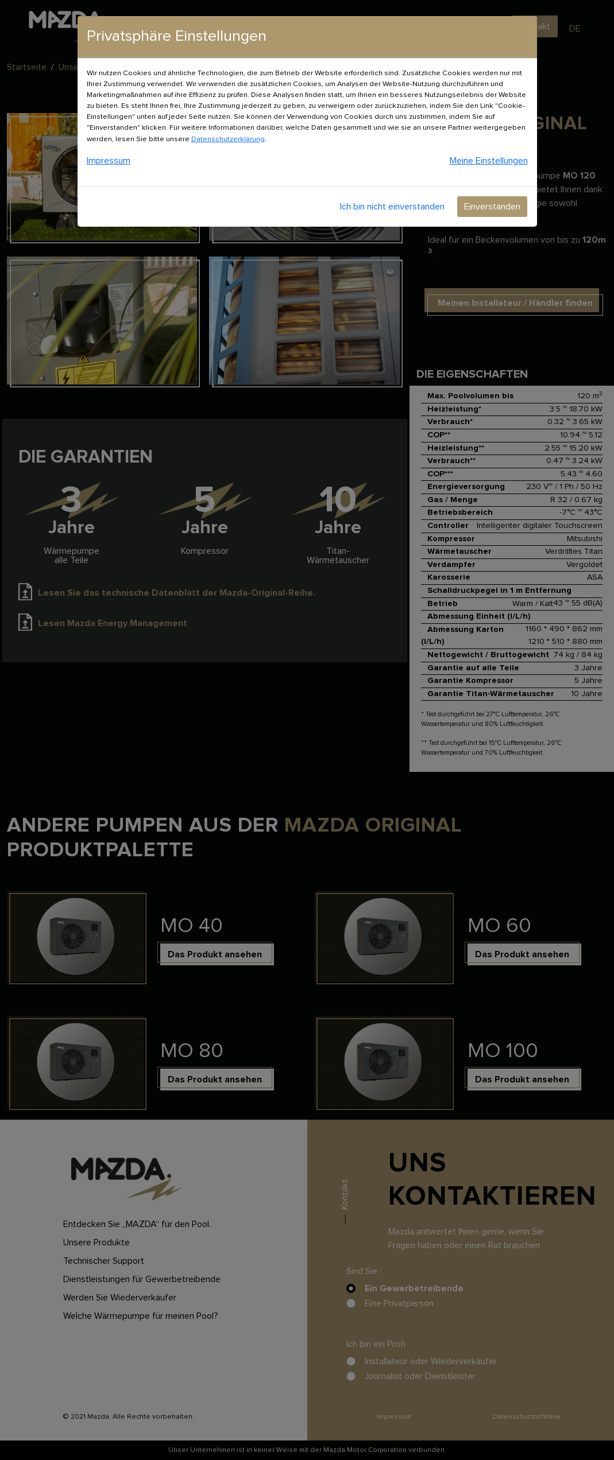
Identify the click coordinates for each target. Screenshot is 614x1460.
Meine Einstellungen (489, 160)
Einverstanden (492, 206)
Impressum (108, 160)
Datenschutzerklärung (228, 139)
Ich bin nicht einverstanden (392, 206)
